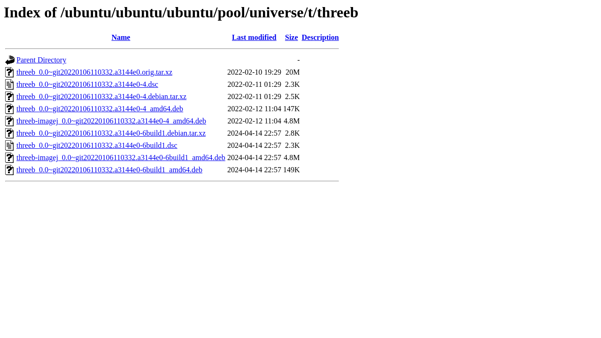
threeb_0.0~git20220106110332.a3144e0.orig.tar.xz (94, 72)
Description (320, 37)
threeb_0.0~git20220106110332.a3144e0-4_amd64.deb (99, 109)
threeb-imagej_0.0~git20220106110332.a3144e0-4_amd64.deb (111, 121)
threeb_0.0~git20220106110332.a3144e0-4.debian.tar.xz (101, 96)
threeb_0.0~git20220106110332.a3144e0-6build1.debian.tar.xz (111, 133)
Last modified (254, 37)
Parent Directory (41, 60)
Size (291, 37)
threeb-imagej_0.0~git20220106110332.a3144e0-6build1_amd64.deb (120, 157)
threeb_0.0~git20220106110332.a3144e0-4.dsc (87, 84)
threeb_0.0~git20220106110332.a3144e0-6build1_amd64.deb (109, 170)
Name (120, 37)
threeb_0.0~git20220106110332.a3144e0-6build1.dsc (96, 145)
